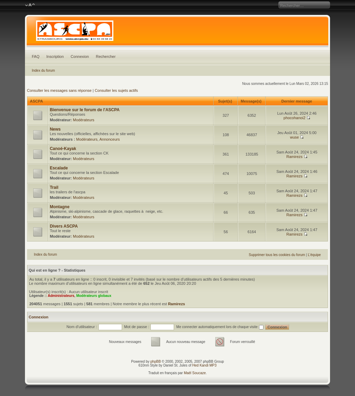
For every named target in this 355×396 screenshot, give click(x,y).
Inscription (55, 56)
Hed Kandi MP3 (204, 365)
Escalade (59, 168)
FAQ (36, 56)
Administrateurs (61, 296)
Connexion (80, 56)
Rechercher (105, 56)
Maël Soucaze (195, 373)
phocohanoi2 (294, 118)
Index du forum (43, 70)
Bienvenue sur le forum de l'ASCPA (85, 109)
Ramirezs (294, 157)
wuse (294, 137)
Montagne (60, 206)
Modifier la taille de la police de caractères (30, 5)
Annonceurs (109, 139)
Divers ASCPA (64, 226)
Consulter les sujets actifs (116, 90)
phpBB (155, 361)
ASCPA (36, 101)
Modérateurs (83, 120)
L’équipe (314, 255)
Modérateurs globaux (93, 296)
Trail (54, 187)
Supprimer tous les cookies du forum (277, 255)
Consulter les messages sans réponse (59, 90)
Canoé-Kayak (63, 148)
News (55, 129)
